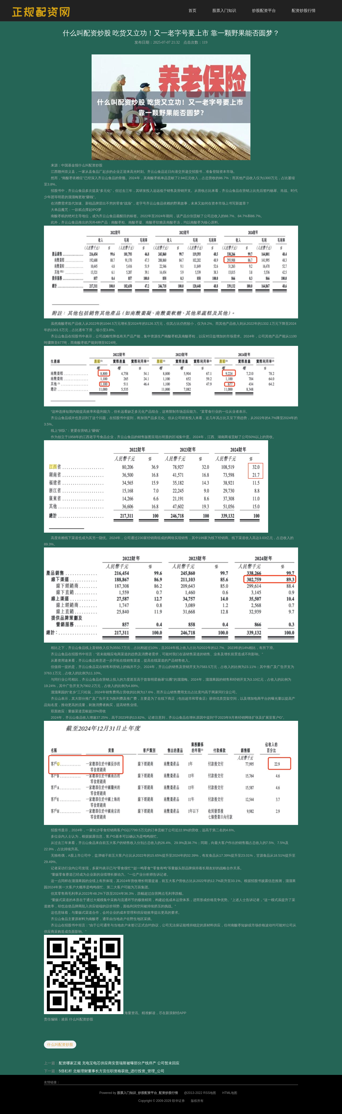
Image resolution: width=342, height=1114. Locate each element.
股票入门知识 (224, 10)
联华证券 (178, 1101)
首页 (192, 10)
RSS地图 (209, 1093)
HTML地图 (229, 1093)
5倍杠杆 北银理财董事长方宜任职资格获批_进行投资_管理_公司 (111, 1071)
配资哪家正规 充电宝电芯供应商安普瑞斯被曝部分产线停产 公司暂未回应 (119, 1063)
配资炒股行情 (304, 10)
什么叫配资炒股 (60, 1044)
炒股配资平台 (264, 10)
